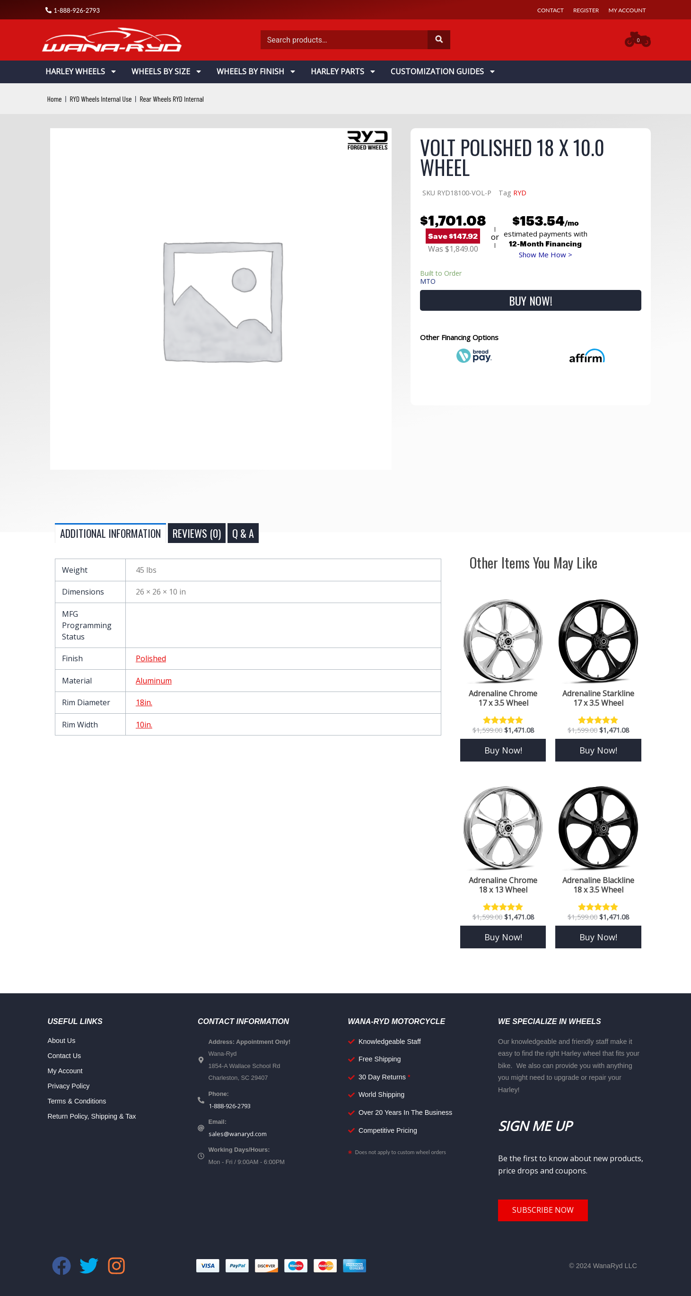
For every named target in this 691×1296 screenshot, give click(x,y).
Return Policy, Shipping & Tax (92, 1116)
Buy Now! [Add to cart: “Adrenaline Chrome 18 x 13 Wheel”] (503, 937)
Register (586, 10)
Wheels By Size (166, 71)
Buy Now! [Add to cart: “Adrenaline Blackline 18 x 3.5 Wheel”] (598, 937)
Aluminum (154, 680)
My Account (627, 10)
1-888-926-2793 (230, 1106)
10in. (144, 724)
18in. (144, 702)
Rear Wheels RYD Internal (172, 98)
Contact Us (64, 1056)
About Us (62, 1040)
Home (54, 98)
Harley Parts (343, 71)
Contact (550, 10)
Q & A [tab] (243, 533)
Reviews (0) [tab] (197, 533)
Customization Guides (443, 71)
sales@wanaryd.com (238, 1134)
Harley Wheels (81, 71)
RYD (519, 192)
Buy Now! (530, 300)
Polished (151, 658)
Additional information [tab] (110, 533)
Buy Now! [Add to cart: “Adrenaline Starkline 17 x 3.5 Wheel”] (598, 750)
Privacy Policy (69, 1086)
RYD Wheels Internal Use (100, 98)
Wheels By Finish (257, 71)
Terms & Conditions (77, 1101)
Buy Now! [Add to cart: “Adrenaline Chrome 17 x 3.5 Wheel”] (503, 750)
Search (439, 39)
